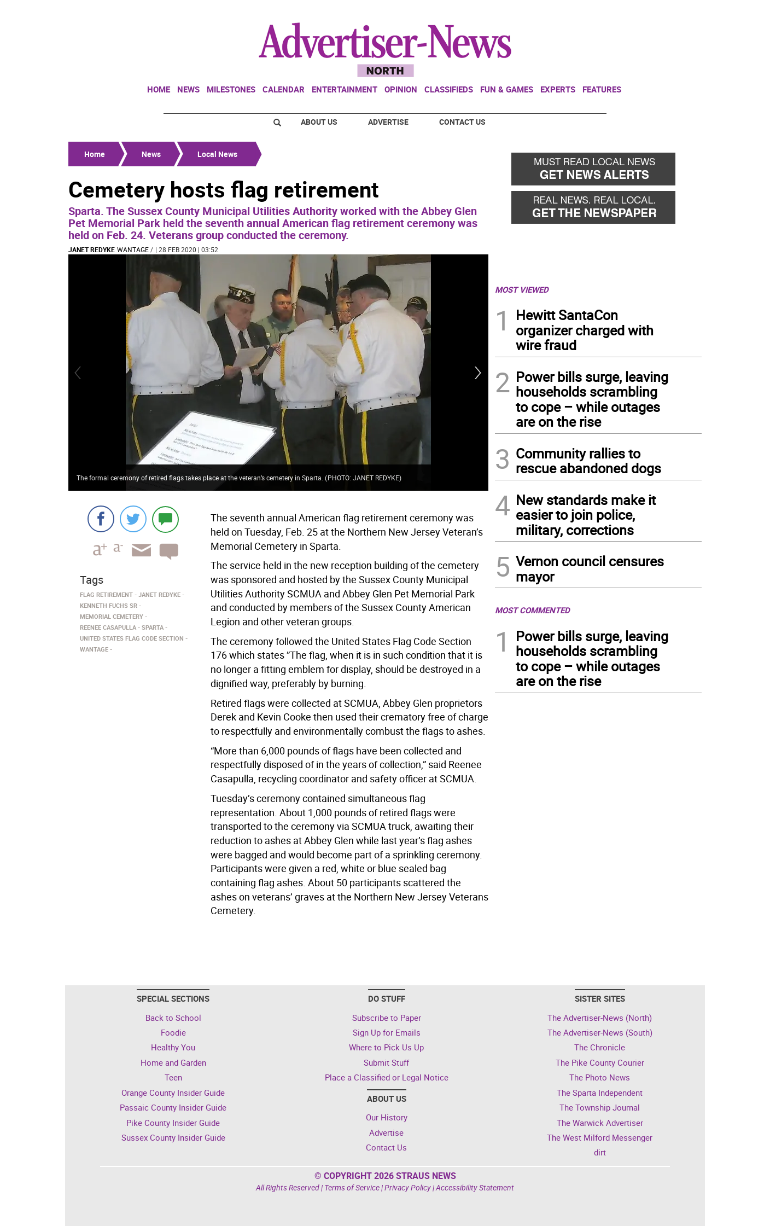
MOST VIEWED (522, 289)
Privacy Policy (407, 1187)
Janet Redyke (91, 249)
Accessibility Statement (475, 1187)
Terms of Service (352, 1187)
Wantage (133, 249)
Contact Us (462, 122)
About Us (319, 122)
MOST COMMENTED (532, 610)
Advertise (388, 122)
